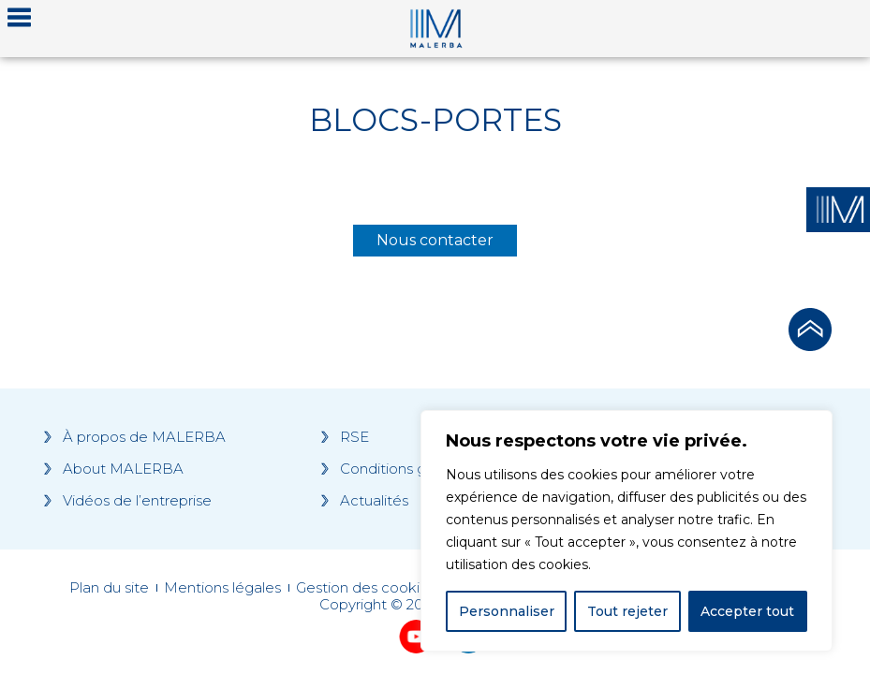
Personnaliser (506, 611)
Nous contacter (435, 240)
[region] (626, 531)
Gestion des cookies (365, 587)
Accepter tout (747, 611)
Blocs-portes (435, 120)
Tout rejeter (627, 611)
